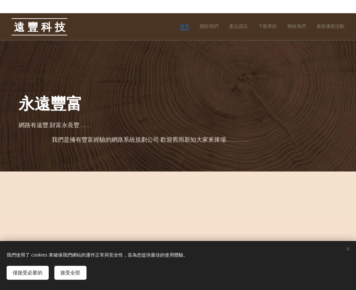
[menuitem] (293, 27)
